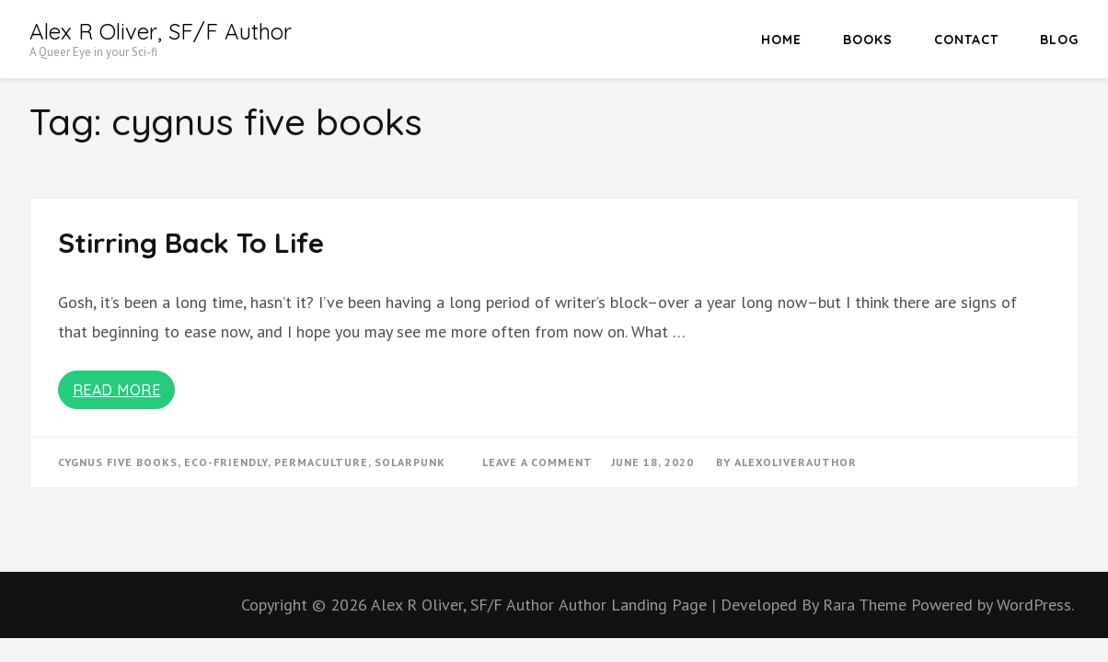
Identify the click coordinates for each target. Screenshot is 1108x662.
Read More (117, 390)
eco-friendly (226, 462)
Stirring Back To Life (191, 242)
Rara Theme (867, 604)
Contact (966, 39)
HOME (781, 39)
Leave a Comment (537, 462)
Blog (1059, 39)
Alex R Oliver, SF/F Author (160, 31)
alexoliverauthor (795, 462)
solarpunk (410, 462)
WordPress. (1035, 604)
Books (868, 39)
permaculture (321, 462)
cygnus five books (118, 462)
